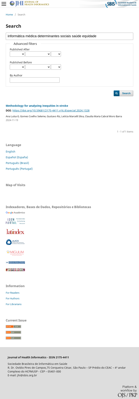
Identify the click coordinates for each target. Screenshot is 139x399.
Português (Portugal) (19, 168)
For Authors (12, 298)
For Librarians (13, 304)
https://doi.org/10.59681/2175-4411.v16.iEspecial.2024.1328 (51, 110)
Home (9, 14)
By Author (16, 75)
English (10, 151)
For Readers (12, 292)
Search (126, 93)
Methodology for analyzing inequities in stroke (37, 105)
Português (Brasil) (17, 163)
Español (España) (17, 157)
